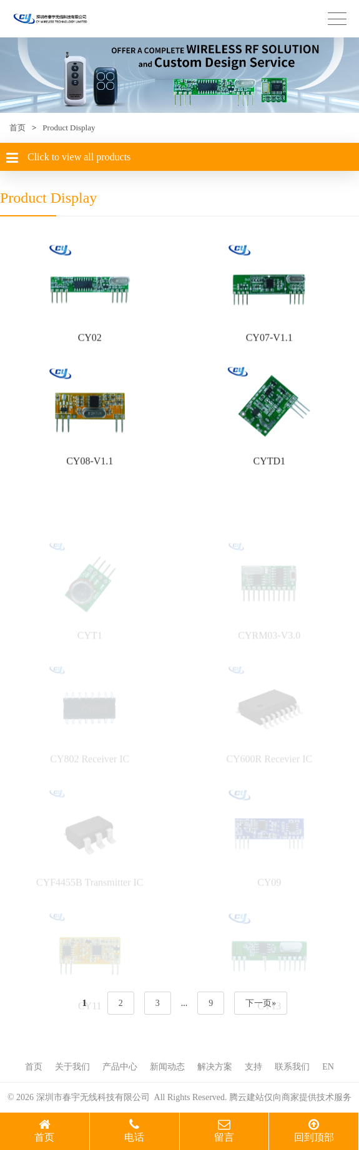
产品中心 (119, 1066)
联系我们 (292, 1066)
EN (328, 1066)
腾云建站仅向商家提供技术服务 (290, 1097)
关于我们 (72, 1066)
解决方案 (214, 1066)
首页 (17, 127)
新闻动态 (167, 1066)
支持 (253, 1066)
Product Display (68, 127)
